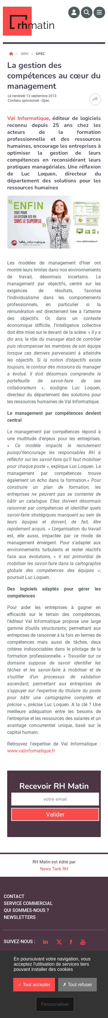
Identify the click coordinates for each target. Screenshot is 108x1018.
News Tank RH (54, 868)
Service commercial (28, 903)
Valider (55, 814)
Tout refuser (77, 984)
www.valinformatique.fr (31, 751)
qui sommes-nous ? (26, 910)
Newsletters (20, 917)
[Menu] (99, 12)
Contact (14, 896)
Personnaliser (55, 1004)
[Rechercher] (86, 12)
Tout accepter (34, 984)
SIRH (25, 53)
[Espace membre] (74, 12)
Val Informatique (28, 118)
